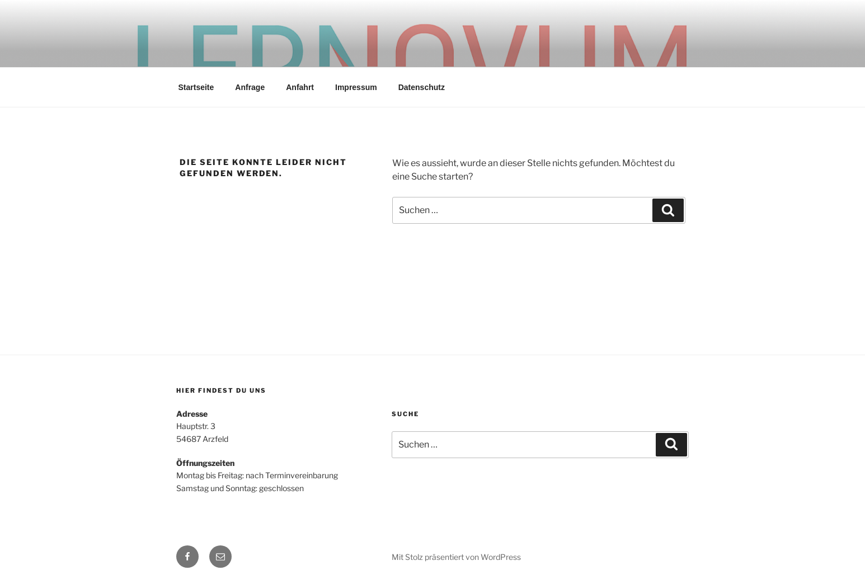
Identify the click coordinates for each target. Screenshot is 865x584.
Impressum (356, 87)
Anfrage (250, 87)
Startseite (196, 87)
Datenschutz (421, 87)
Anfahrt (300, 87)
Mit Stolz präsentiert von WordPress (456, 557)
